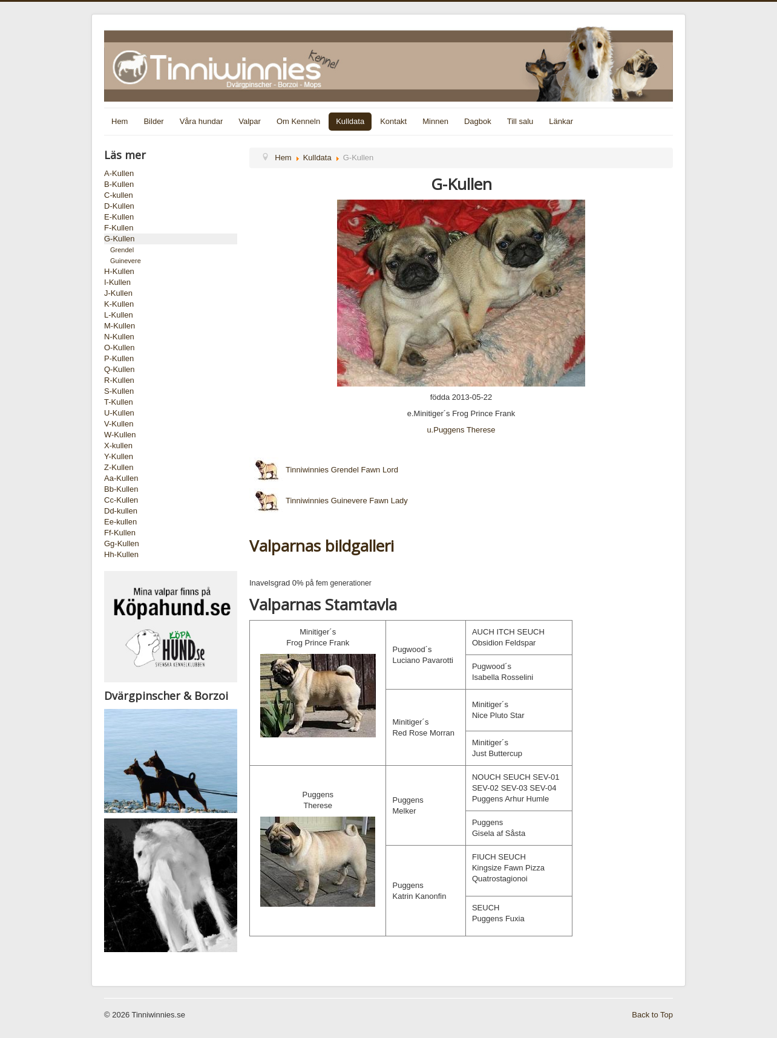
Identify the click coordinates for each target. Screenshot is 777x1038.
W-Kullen (120, 434)
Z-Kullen (118, 467)
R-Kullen (119, 380)
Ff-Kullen (120, 532)
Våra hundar (201, 121)
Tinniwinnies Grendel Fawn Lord (323, 469)
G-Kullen (119, 238)
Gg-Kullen (121, 543)
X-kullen (118, 445)
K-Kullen (119, 303)
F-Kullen (118, 227)
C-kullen (118, 195)
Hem (119, 121)
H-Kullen (119, 271)
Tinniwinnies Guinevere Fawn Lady (328, 500)
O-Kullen (119, 347)
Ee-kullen (120, 521)
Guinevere (125, 260)
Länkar (561, 121)
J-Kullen (118, 293)
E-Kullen (119, 216)
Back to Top (652, 1014)
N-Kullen (119, 336)
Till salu (520, 121)
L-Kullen (118, 314)
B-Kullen (119, 184)
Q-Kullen (119, 369)
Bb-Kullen (121, 489)
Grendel (122, 249)
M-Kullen (119, 325)
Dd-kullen (120, 510)
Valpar (249, 121)
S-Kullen (119, 391)
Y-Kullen (118, 456)
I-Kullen (117, 282)
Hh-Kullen (121, 554)
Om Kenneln (298, 121)
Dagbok (477, 121)
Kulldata (350, 121)
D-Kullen (119, 206)
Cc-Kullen (121, 499)
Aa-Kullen (121, 478)
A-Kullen (119, 173)
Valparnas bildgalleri (321, 546)
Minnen (435, 121)
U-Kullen (119, 412)
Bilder (153, 121)
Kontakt (393, 121)
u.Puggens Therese (461, 429)
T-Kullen (118, 401)
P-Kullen (119, 358)
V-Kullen (118, 423)
